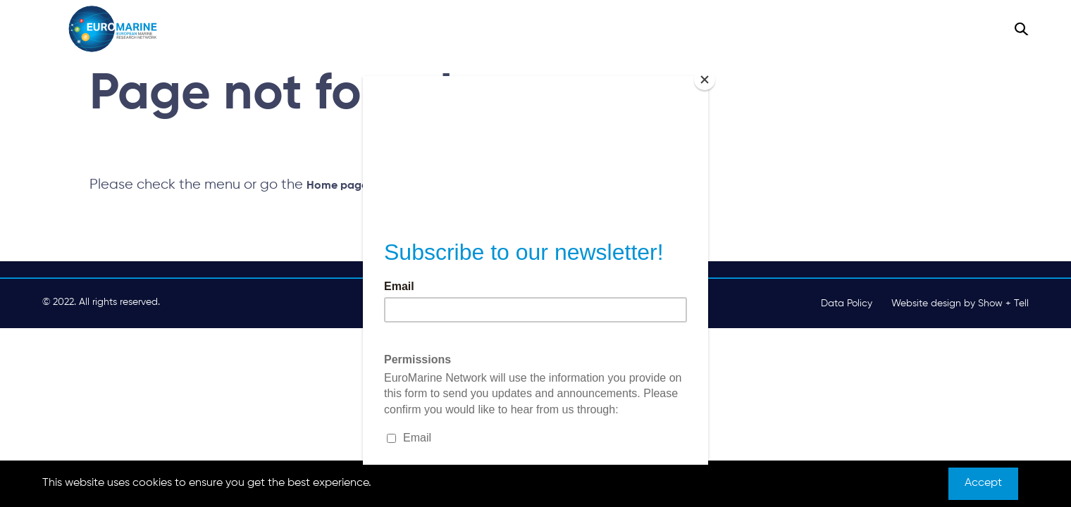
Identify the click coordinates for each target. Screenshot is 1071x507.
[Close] (704, 79)
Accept (983, 483)
